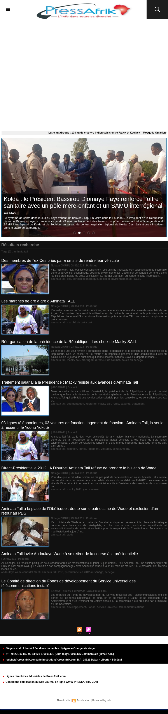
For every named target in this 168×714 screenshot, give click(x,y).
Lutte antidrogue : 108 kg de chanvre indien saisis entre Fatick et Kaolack (97, 132)
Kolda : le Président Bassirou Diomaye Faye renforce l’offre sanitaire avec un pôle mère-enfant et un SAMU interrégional (83, 202)
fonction (72, 448)
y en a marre (91, 489)
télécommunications (131, 607)
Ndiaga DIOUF (60, 265)
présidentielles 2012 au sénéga (84, 572)
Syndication (83, 700)
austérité (91, 403)
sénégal (110, 572)
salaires (125, 403)
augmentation (75, 403)
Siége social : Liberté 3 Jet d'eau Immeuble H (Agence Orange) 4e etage (49, 648)
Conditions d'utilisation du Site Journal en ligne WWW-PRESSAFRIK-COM (50, 681)
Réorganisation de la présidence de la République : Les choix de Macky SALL (69, 342)
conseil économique (85, 278)
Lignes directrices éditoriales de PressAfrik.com (34, 676)
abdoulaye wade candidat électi (20, 572)
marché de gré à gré (79, 322)
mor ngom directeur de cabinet (101, 360)
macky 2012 (74, 489)
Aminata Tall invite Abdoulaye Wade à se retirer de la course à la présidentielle (69, 554)
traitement (138, 403)
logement (93, 448)
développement (76, 607)
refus (116, 403)
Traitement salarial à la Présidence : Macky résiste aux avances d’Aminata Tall (69, 382)
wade (70, 534)
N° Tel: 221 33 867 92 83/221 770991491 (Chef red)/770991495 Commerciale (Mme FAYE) (58, 654)
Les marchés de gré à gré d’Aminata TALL (38, 301)
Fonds (91, 607)
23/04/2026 (10, 212)
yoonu (126, 448)
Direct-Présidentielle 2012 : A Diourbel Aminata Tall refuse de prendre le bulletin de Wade (78, 468)
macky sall (73, 360)
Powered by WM (102, 700)
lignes (82, 448)
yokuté (116, 448)
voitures (106, 448)
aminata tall (58, 278)
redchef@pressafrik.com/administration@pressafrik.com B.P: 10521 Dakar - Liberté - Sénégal (62, 659)
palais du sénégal (133, 360)
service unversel (107, 607)
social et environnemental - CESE (120, 278)
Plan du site (63, 700)
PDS (60, 572)
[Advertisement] (84, 74)
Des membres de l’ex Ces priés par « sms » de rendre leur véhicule (60, 260)
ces (69, 278)
